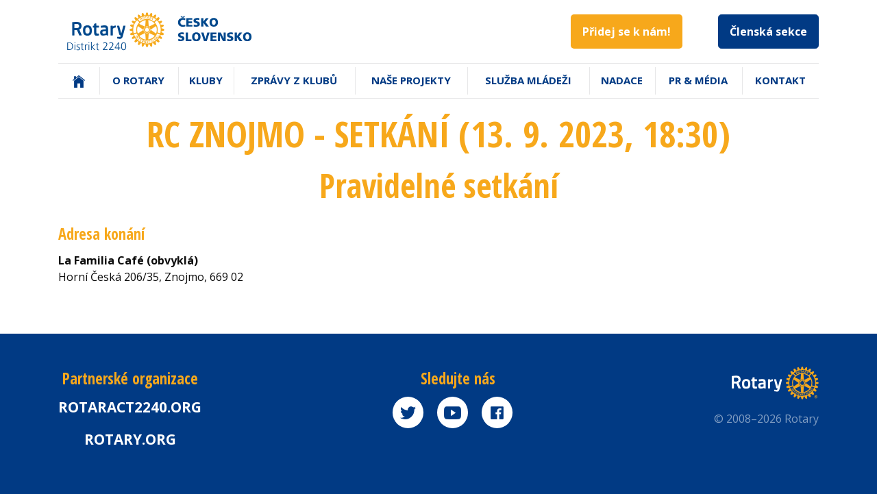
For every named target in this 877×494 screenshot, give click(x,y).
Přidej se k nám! (626, 31)
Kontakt (780, 80)
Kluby (206, 80)
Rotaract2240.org (129, 407)
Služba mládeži (528, 80)
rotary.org (130, 439)
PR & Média (698, 80)
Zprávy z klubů (294, 80)
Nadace (622, 80)
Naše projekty (411, 80)
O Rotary (138, 80)
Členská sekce (768, 31)
